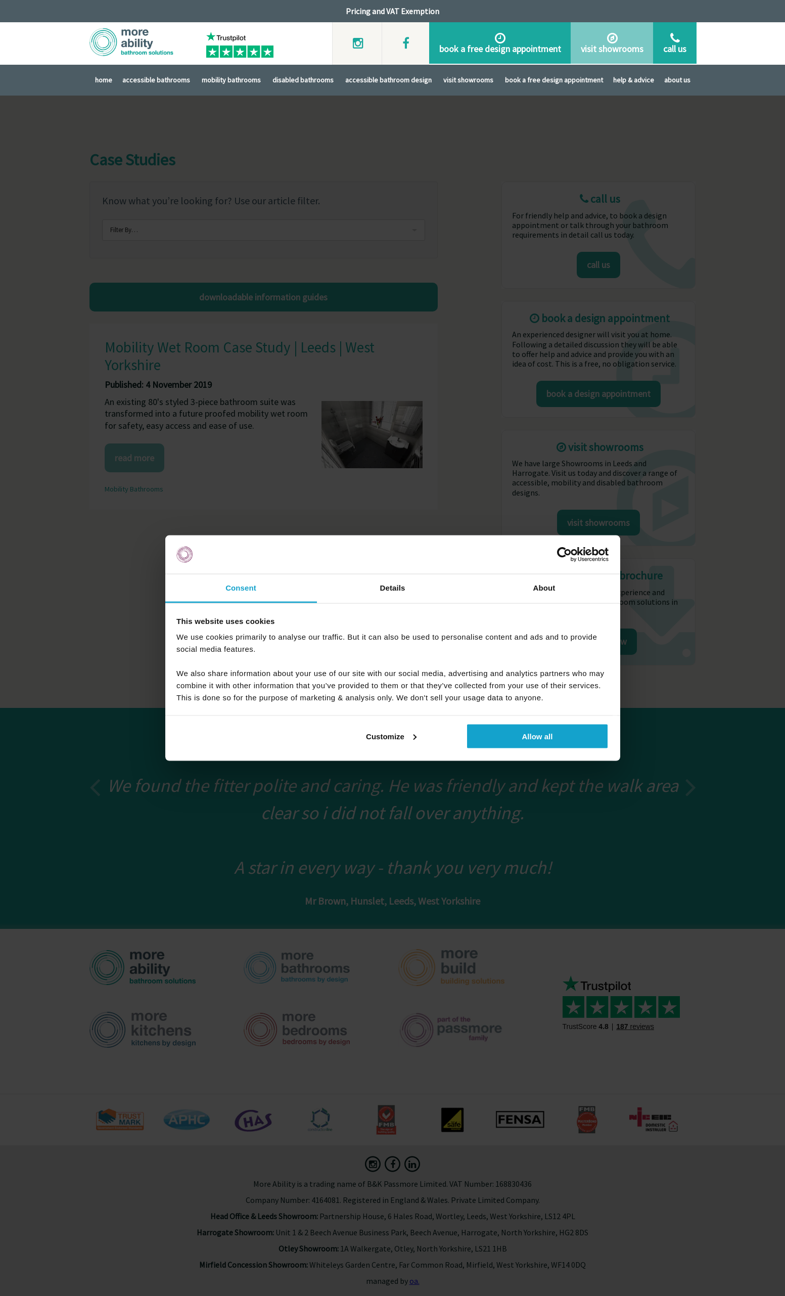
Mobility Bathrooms (231, 78)
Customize (391, 736)
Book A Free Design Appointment (554, 78)
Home (103, 78)
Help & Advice (633, 78)
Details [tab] (392, 588)
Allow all (537, 736)
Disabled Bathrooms (303, 78)
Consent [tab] (240, 588)
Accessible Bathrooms (156, 78)
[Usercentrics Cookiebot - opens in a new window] (564, 554)
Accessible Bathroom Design (388, 78)
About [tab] (544, 588)
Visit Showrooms (468, 78)
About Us (677, 78)
